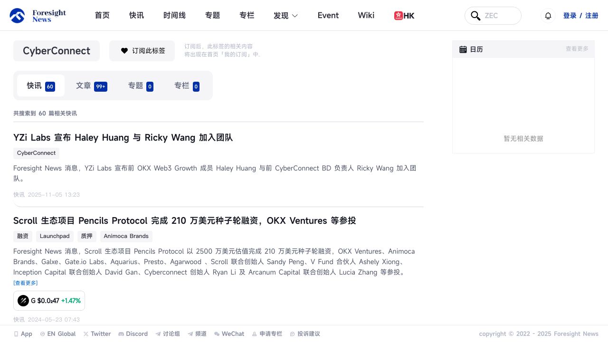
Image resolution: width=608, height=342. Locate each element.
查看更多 (577, 49)
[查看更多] (25, 283)
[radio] (41, 85)
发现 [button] (286, 15)
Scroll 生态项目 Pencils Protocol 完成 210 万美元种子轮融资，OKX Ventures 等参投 (184, 221)
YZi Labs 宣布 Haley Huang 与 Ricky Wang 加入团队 (123, 137)
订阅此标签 (142, 51)
